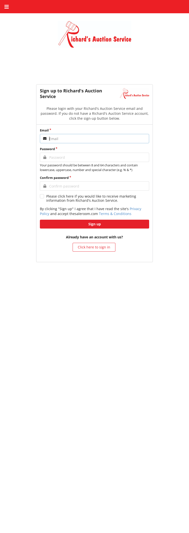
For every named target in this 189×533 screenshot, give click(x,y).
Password (47, 149)
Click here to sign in (94, 247)
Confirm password (54, 177)
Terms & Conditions (115, 213)
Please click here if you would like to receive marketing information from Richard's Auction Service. (91, 198)
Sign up (94, 224)
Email (44, 130)
